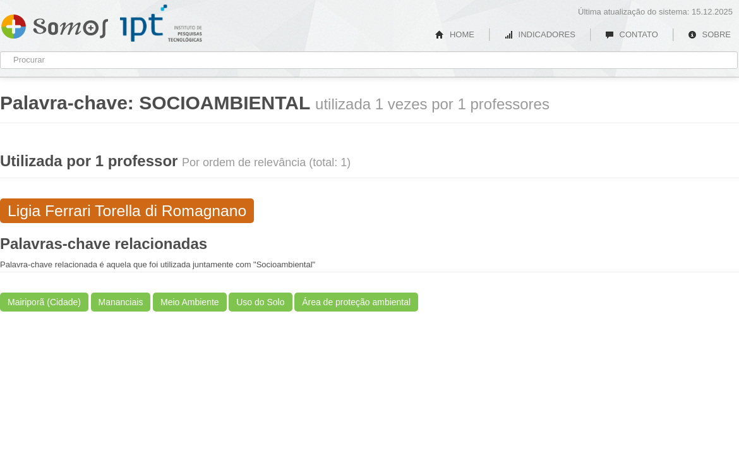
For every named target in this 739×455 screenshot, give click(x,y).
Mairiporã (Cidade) (44, 302)
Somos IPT (54, 24)
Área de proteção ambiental (356, 302)
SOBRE (709, 34)
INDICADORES (539, 34)
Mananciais (121, 302)
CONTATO (631, 34)
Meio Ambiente (189, 302)
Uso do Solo (260, 302)
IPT (161, 23)
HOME (454, 34)
